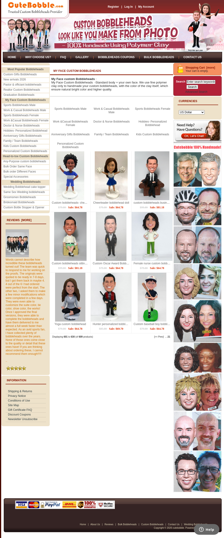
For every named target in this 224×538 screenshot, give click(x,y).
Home (12, 57)
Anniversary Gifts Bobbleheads (22, 135)
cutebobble (178, 528)
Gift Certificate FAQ (20, 410)
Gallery (82, 57)
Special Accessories (16, 176)
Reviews (109, 524)
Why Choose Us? (38, 57)
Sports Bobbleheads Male (19, 105)
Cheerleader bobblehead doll (111, 202)
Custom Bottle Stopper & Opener (24, 207)
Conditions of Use (19, 400)
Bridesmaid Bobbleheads (19, 202)
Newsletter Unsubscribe (23, 419)
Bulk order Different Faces (20, 171)
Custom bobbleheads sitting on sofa (74, 263)
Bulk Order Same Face (18, 166)
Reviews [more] (19, 220)
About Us (95, 524)
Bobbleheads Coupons (116, 57)
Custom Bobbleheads (152, 524)
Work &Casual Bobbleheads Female (26, 120)
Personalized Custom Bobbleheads (25, 151)
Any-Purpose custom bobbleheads (24, 161)
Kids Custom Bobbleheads (20, 146)
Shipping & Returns (20, 391)
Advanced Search (196, 91)
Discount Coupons (19, 414)
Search (180, 81)
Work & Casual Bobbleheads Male (25, 110)
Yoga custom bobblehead (70, 324)
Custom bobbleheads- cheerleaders (74, 202)
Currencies (188, 101)
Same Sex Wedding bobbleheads (24, 192)
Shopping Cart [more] (200, 67)
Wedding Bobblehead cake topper (25, 187)
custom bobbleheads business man (155, 202)
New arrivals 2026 (15, 79)
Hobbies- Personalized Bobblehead (25, 130)
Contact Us (192, 57)
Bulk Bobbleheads (159, 57)
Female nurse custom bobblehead (154, 263)
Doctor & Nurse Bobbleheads (22, 125)
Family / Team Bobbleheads (21, 141)
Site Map (13, 405)
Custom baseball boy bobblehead (154, 324)
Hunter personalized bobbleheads (113, 324)
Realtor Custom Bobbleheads (22, 89)
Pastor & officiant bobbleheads (23, 84)
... (166, 336)
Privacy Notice (17, 396)
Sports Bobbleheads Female (21, 115)
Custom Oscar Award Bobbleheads (114, 263)
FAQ (63, 57)
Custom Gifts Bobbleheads (20, 74)
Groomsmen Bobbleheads (20, 197)
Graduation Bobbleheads (19, 94)
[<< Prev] (159, 336)
